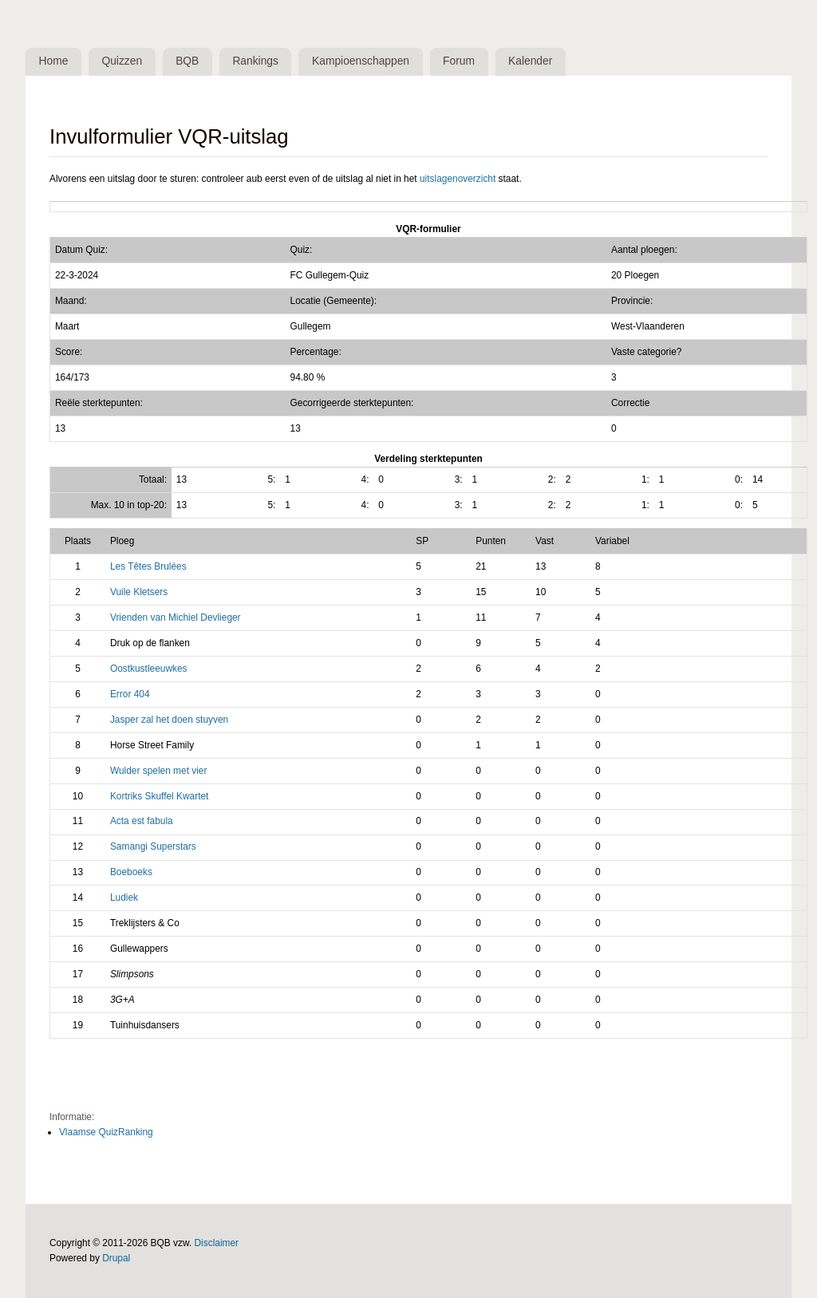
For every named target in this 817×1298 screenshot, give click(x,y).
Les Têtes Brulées (148, 566)
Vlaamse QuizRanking (106, 1132)
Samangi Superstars (153, 846)
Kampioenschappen (360, 61)
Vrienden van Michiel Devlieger (175, 617)
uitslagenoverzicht (457, 178)
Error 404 (130, 694)
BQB (187, 61)
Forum (459, 61)
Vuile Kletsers (139, 592)
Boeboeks (131, 872)
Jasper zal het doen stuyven (169, 719)
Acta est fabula (141, 821)
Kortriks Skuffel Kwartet (159, 796)
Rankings (256, 61)
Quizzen (122, 61)
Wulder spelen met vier (158, 770)
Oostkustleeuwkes (148, 668)
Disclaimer (217, 1243)
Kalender (530, 61)
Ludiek (124, 897)
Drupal (116, 1258)
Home (54, 61)
